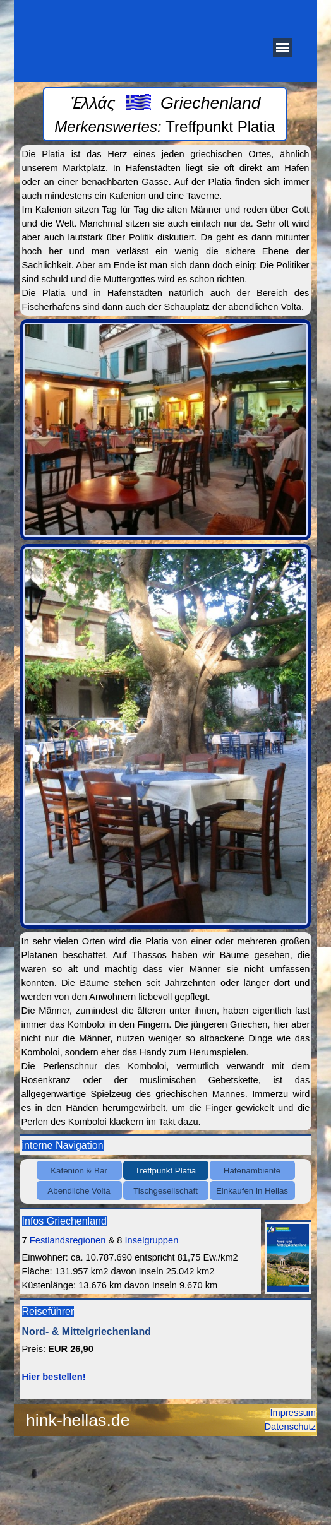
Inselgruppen (152, 1240)
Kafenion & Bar (79, 1170)
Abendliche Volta (78, 1191)
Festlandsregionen (68, 1240)
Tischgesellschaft (165, 1191)
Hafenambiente (252, 1170)
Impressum (293, 1413)
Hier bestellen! (54, 1377)
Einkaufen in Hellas (252, 1191)
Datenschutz (290, 1426)
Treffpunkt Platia (165, 1170)
